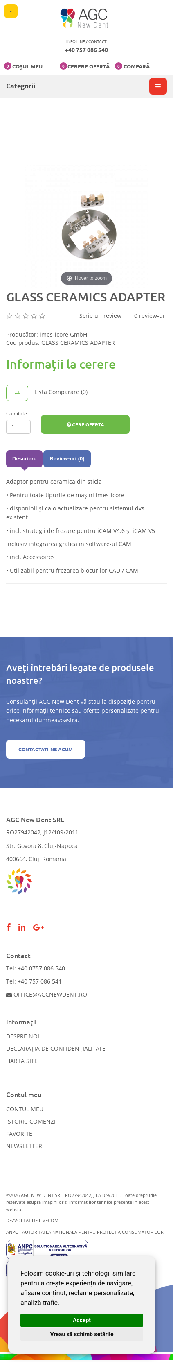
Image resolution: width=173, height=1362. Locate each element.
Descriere (24, 459)
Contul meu (24, 1109)
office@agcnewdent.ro (46, 994)
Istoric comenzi (31, 1121)
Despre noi (22, 1036)
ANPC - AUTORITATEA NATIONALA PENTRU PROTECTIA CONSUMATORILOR (85, 1232)
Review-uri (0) (66, 459)
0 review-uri (150, 316)
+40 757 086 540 (86, 49)
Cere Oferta (85, 424)
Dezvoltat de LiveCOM (32, 1220)
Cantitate (16, 413)
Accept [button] (82, 1320)
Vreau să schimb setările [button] (81, 1334)
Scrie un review (100, 316)
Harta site (22, 1061)
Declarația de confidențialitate (56, 1048)
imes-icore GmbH (63, 334)
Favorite (19, 1134)
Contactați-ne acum (45, 749)
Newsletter (24, 1146)
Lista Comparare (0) (61, 392)
